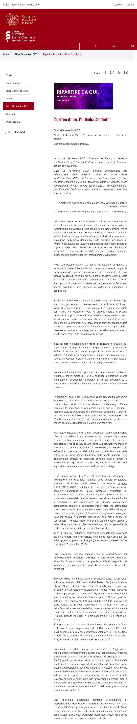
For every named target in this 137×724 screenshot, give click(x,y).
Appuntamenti (13, 82)
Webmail (118, 4)
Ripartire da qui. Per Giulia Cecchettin (62, 54)
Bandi (9, 98)
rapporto (67, 593)
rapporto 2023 (61, 411)
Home (6, 54)
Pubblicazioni (13, 121)
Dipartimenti (18, 4)
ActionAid (122, 652)
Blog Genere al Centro (18, 90)
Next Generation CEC (26, 54)
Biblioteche (33, 4)
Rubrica (130, 4)
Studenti (10, 114)
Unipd (6, 4)
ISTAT (75, 593)
